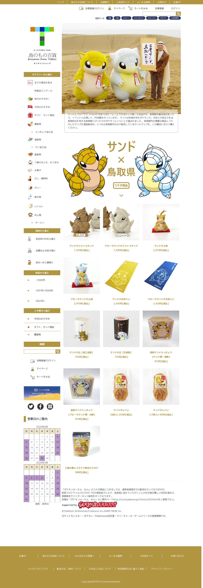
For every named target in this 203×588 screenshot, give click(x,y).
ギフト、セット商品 (41, 326)
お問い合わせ (177, 555)
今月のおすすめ (42, 106)
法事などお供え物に (42, 250)
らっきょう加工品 (44, 131)
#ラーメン (152, 18)
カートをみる (141, 8)
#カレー (126, 18)
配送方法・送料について (69, 568)
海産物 (37, 139)
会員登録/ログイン (94, 8)
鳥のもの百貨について (82, 2)
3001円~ (36, 300)
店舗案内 (104, 2)
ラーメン (39, 222)
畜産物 (37, 154)
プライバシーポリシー (162, 568)
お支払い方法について (100, 568)
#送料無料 (175, 18)
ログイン (174, 8)
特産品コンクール (43, 90)
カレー (37, 187)
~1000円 (36, 280)
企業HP (176, 2)
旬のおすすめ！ (42, 98)
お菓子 (37, 170)
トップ (60, 2)
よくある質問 (143, 2)
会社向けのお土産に (42, 238)
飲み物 (37, 196)
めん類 (37, 215)
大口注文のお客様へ (85, 555)
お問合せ (161, 2)
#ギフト (163, 18)
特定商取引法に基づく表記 (131, 568)
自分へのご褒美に (40, 262)
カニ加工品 (40, 147)
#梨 (117, 18)
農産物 (37, 123)
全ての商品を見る (43, 82)
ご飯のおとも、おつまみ (46, 162)
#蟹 (109, 18)
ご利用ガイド (123, 2)
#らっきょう (139, 18)
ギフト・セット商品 (44, 115)
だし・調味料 (41, 178)
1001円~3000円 (40, 290)
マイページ (119, 8)
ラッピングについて (38, 568)
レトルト (38, 206)
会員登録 (158, 8)
